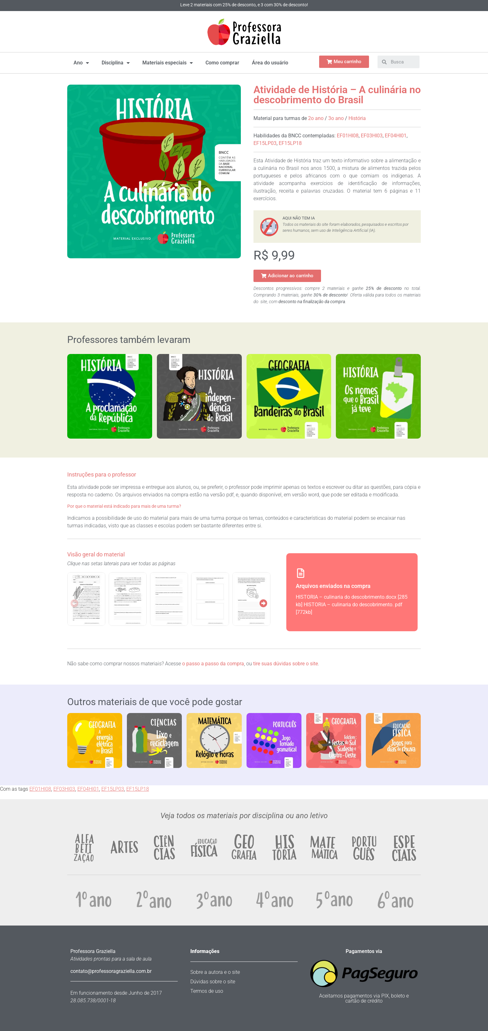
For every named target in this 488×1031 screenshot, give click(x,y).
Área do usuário (270, 63)
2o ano (316, 118)
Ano (81, 63)
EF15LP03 (265, 143)
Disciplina (116, 63)
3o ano (336, 118)
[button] (287, 276)
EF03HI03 (372, 136)
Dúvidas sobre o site (212, 982)
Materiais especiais (167, 63)
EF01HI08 (348, 136)
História (357, 118)
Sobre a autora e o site (215, 972)
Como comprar (222, 63)
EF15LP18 (290, 143)
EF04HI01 (396, 136)
